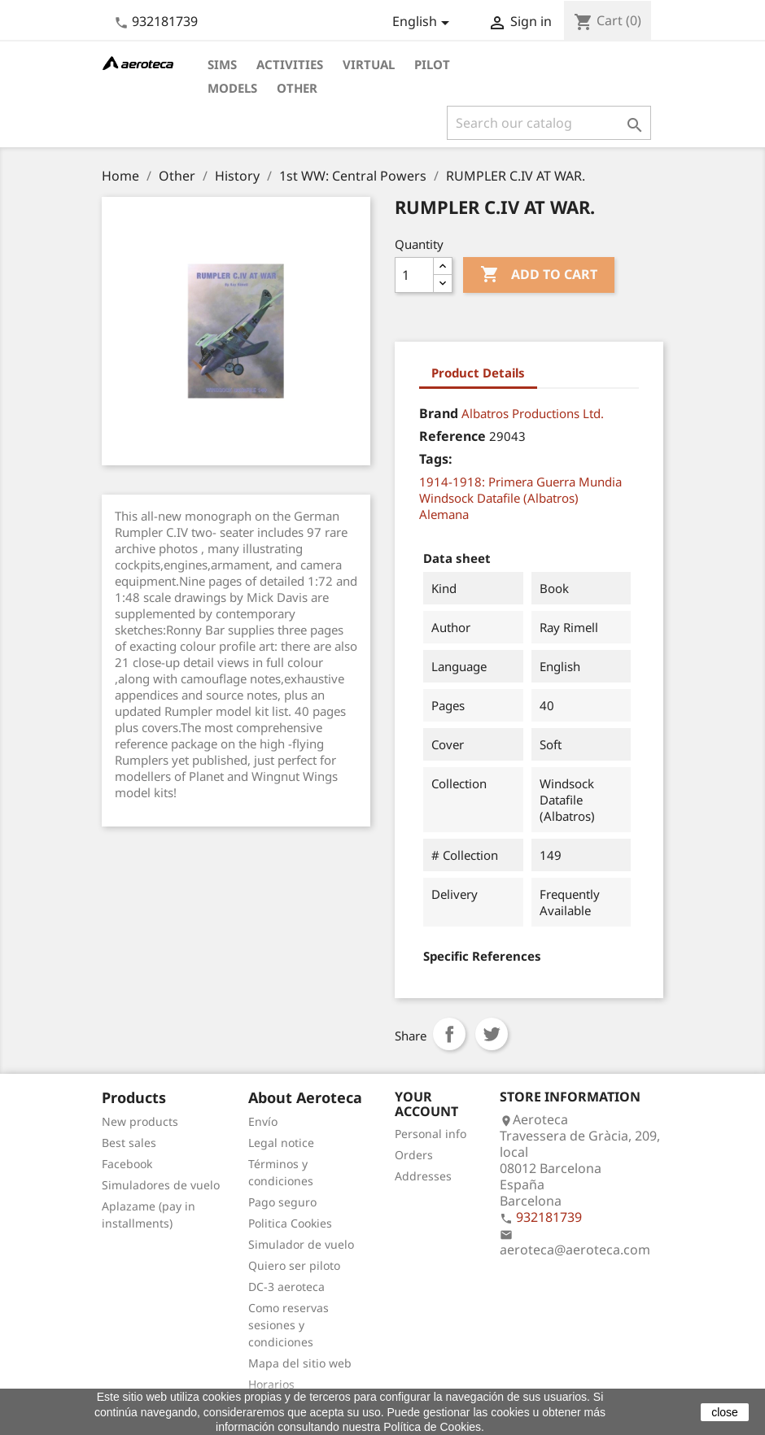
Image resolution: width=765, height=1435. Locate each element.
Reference (452, 436)
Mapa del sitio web (300, 1363)
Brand (438, 413)
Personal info (430, 1133)
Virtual (369, 64)
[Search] (549, 123)
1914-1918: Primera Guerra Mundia (520, 481)
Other (297, 88)
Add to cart (538, 275)
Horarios (271, 1384)
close (724, 1412)
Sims (222, 64)
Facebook (127, 1163)
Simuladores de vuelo (161, 1185)
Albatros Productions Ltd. (532, 413)
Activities (289, 64)
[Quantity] (414, 275)
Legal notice (281, 1142)
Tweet (491, 1034)
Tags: (435, 459)
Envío (263, 1121)
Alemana (444, 514)
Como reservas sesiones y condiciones (288, 1325)
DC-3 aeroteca (286, 1286)
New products (140, 1121)
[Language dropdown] (423, 23)
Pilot (432, 64)
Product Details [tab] (478, 372)
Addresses (423, 1176)
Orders (414, 1154)
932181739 (165, 21)
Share (449, 1034)
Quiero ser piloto (294, 1265)
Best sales (129, 1142)
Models (232, 88)
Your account (426, 1104)
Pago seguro (282, 1202)
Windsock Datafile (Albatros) (499, 498)
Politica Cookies (290, 1223)
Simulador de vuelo (301, 1244)
